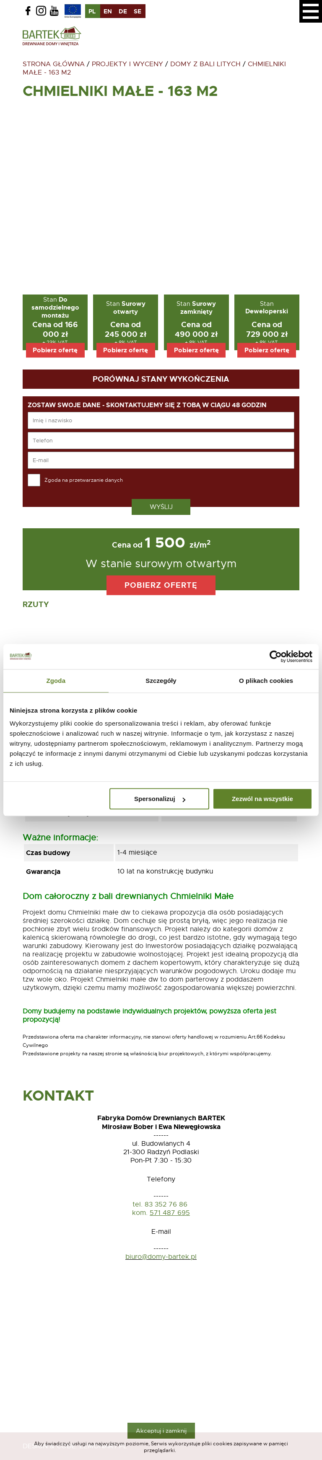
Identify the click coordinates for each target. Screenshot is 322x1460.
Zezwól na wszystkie (262, 798)
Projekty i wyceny (127, 64)
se (137, 11)
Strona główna (54, 64)
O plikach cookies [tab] (266, 680)
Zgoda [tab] (56, 680)
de (123, 11)
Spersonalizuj (159, 798)
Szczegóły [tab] (160, 680)
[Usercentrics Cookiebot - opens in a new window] (275, 656)
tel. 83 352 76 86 (161, 1204)
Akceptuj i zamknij (161, 1430)
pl (92, 11)
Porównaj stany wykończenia (161, 379)
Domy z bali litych (205, 64)
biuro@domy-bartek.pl (161, 1257)
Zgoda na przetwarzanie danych (83, 480)
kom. (140, 1213)
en (108, 11)
